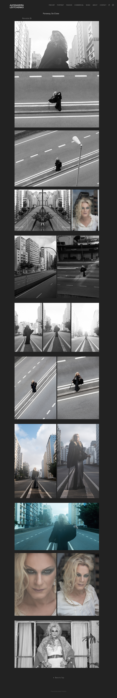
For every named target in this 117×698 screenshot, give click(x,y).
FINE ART (52, 5)
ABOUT (95, 5)
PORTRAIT (60, 5)
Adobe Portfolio (62, 691)
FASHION (69, 5)
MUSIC (88, 5)
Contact (103, 5)
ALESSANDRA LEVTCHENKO (15, 6)
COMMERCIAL (79, 5)
